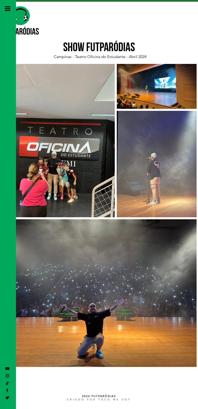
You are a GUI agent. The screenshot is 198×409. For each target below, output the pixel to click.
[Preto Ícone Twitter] (7, 397)
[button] (7, 8)
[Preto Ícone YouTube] (7, 368)
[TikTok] (7, 383)
